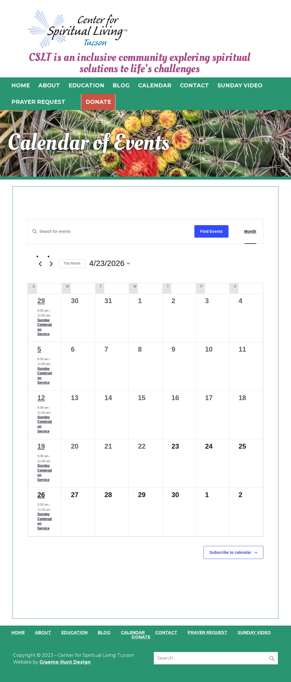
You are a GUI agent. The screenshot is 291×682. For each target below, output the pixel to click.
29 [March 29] (41, 301)
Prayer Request (207, 632)
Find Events (211, 231)
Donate (98, 101)
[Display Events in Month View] (250, 231)
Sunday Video (254, 632)
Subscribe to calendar (230, 552)
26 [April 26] (41, 495)
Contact (166, 632)
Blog (104, 632)
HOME (20, 85)
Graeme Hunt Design (65, 662)
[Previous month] (40, 263)
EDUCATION (86, 85)
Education (74, 632)
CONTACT (194, 85)
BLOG (121, 85)
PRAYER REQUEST (38, 101)
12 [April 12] (41, 398)
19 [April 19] (41, 446)
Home (18, 632)
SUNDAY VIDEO (240, 85)
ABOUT (49, 85)
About (43, 632)
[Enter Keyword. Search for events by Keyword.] (111, 231)
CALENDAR (154, 85)
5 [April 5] (39, 349)
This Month (71, 263)
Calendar (133, 632)
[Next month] (51, 263)
